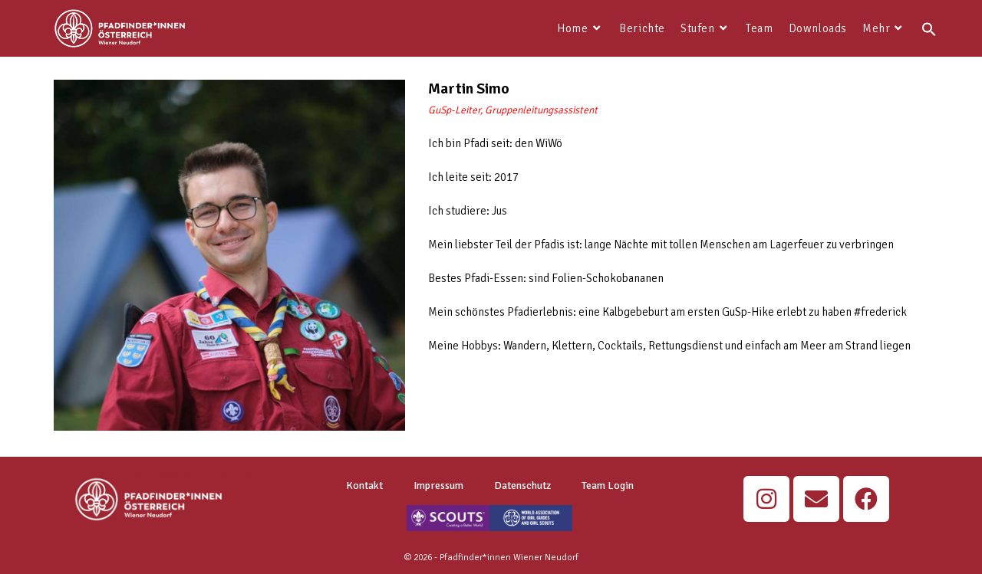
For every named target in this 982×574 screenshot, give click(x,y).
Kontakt (364, 485)
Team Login (608, 485)
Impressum (438, 485)
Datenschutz (522, 485)
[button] (929, 28)
